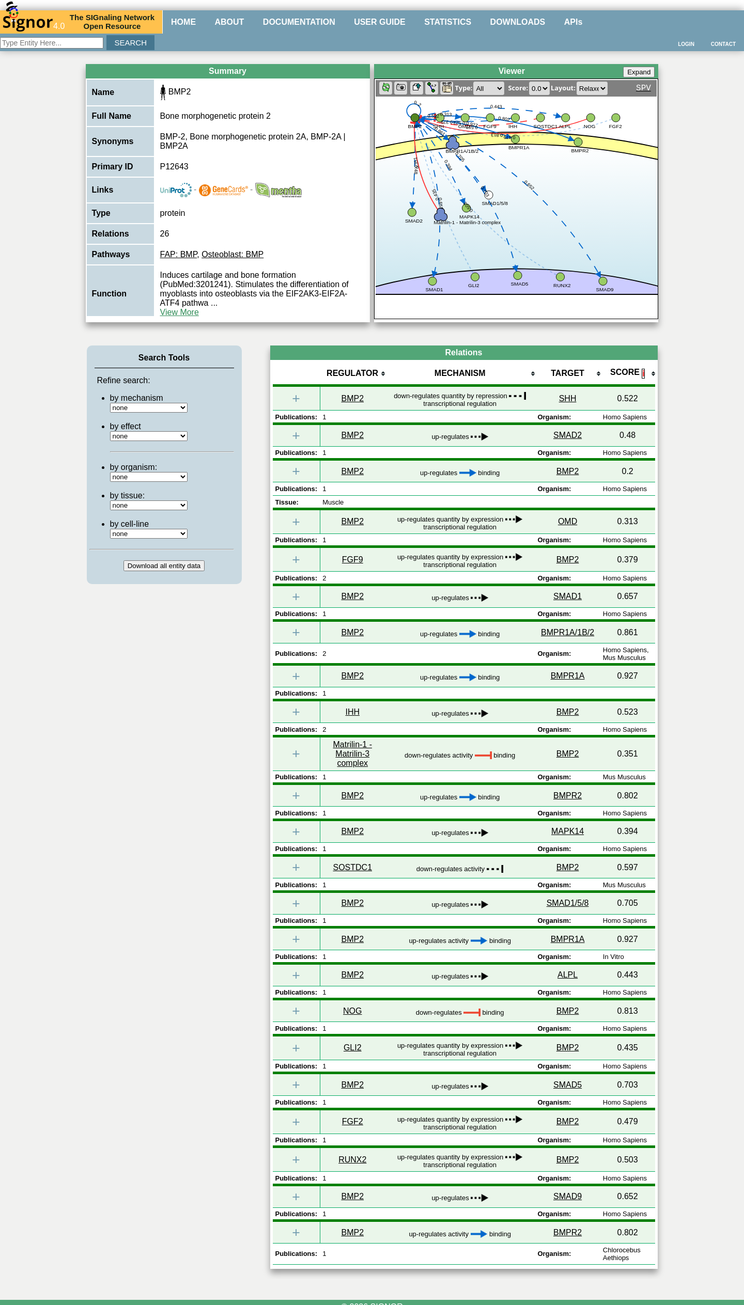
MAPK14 (567, 831)
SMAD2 (567, 435)
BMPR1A (568, 675)
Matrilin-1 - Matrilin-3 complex (352, 753)
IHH (352, 711)
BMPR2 (567, 795)
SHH (568, 398)
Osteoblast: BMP (233, 254)
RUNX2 (352, 1159)
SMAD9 (567, 1196)
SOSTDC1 (352, 867)
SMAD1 (567, 596)
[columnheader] (352, 374)
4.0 (34, 21)
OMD (567, 521)
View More (179, 312)
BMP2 (352, 398)
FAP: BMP (178, 254)
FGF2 (352, 1121)
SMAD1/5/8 (568, 903)
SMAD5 (567, 1084)
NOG (352, 1011)
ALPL (567, 974)
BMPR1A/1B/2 (567, 632)
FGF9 (352, 559)
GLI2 (353, 1047)
